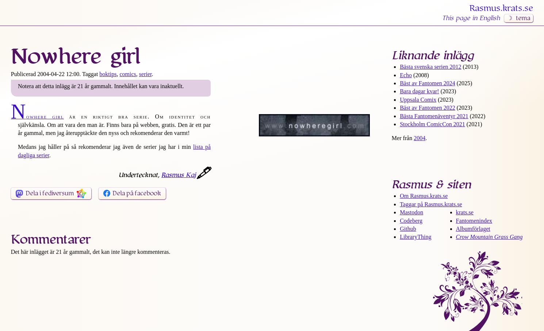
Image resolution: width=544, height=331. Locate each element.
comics (127, 74)
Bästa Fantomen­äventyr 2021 (434, 116)
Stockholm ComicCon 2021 (432, 124)
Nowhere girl (37, 116)
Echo (406, 75)
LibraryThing (415, 237)
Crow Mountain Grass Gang (489, 237)
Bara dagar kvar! (419, 91)
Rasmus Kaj (178, 175)
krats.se (465, 212)
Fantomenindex (474, 221)
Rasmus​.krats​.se (501, 8)
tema (523, 18)
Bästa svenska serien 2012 (430, 67)
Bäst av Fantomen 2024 (427, 83)
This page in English (471, 18)
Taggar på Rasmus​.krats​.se (431, 204)
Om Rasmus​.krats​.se (424, 196)
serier (145, 74)
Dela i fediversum (50, 193)
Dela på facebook (136, 193)
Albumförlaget (473, 229)
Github (408, 229)
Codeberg (411, 221)
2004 (419, 138)
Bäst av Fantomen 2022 (427, 108)
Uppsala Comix (418, 100)
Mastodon (411, 212)
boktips (107, 74)
